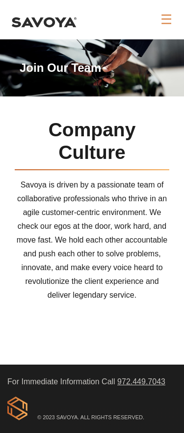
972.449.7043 (141, 381)
